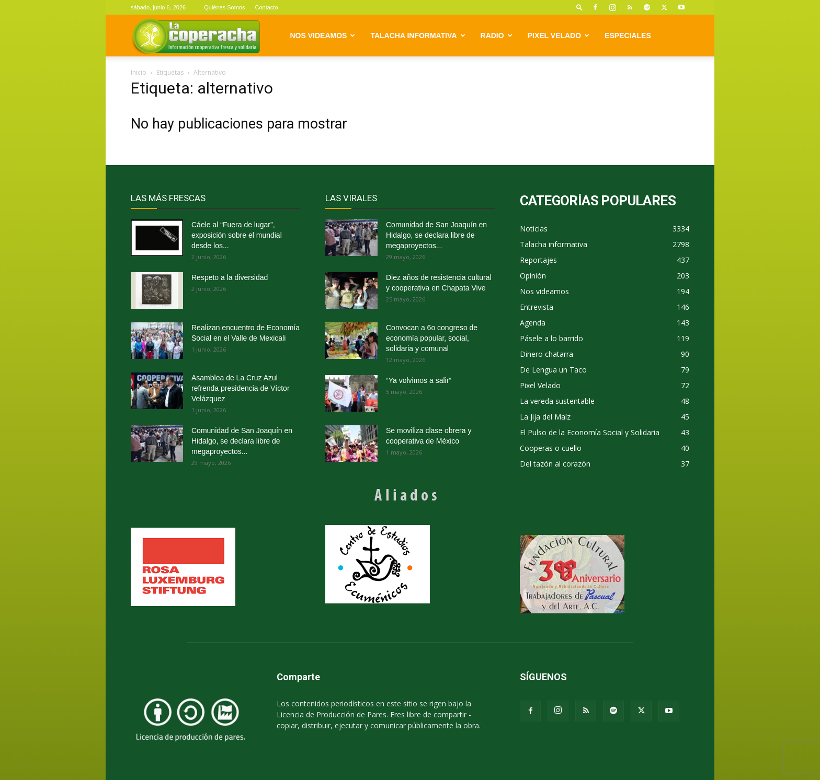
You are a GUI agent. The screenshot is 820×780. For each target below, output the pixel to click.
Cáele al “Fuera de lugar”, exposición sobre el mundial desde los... (236, 235)
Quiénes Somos (224, 7)
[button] (579, 7)
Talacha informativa (417, 35)
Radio (496, 35)
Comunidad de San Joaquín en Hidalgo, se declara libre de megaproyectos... (241, 441)
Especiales (628, 35)
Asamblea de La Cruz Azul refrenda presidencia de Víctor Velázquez (240, 388)
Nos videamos (323, 35)
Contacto (266, 7)
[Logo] (196, 36)
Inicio (138, 72)
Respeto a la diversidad (229, 277)
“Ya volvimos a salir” (418, 380)
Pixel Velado (558, 35)
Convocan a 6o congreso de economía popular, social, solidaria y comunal (431, 338)
